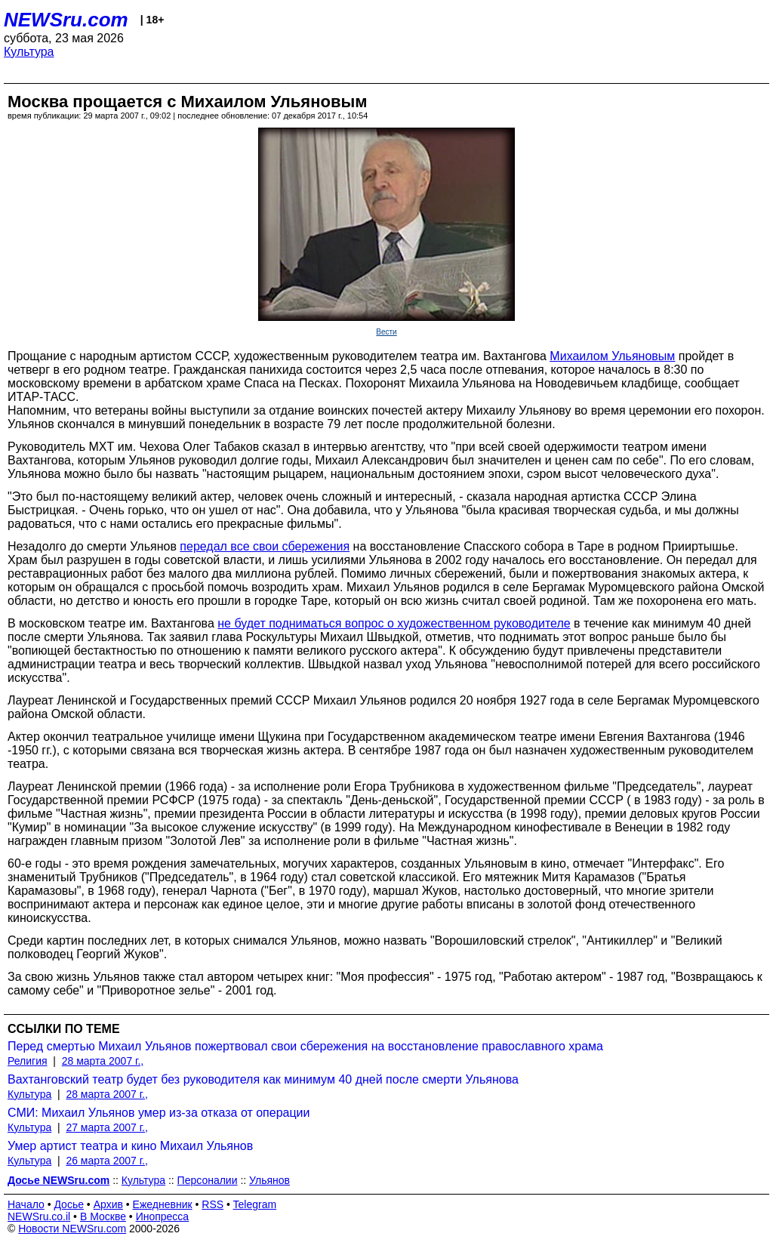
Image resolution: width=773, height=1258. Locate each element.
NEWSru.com (66, 19)
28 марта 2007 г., (103, 1061)
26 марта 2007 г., (107, 1161)
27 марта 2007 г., (107, 1127)
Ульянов (269, 1180)
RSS (212, 1204)
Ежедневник (162, 1204)
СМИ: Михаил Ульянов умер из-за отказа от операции (159, 1112)
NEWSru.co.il (39, 1216)
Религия (28, 1061)
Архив (108, 1204)
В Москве (103, 1216)
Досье (69, 1204)
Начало (26, 1204)
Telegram (255, 1204)
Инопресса (162, 1216)
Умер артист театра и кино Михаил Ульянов (130, 1145)
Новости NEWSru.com (72, 1229)
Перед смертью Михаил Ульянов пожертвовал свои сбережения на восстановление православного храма (305, 1046)
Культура (29, 51)
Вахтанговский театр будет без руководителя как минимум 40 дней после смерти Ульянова (263, 1079)
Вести (386, 332)
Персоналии (207, 1180)
